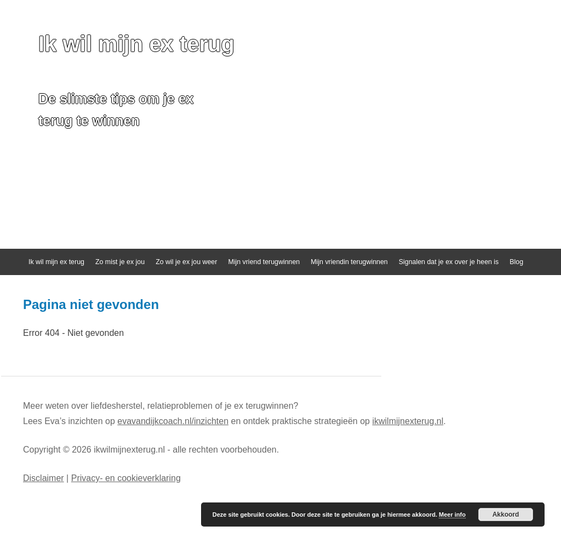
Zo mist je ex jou (120, 262)
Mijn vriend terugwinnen (264, 262)
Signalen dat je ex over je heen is (449, 262)
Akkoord (506, 514)
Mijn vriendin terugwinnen (349, 262)
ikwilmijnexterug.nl (407, 421)
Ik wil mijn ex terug (136, 44)
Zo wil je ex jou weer (186, 262)
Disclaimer (43, 478)
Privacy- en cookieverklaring (126, 478)
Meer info (452, 514)
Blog (516, 262)
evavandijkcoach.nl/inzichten (172, 421)
